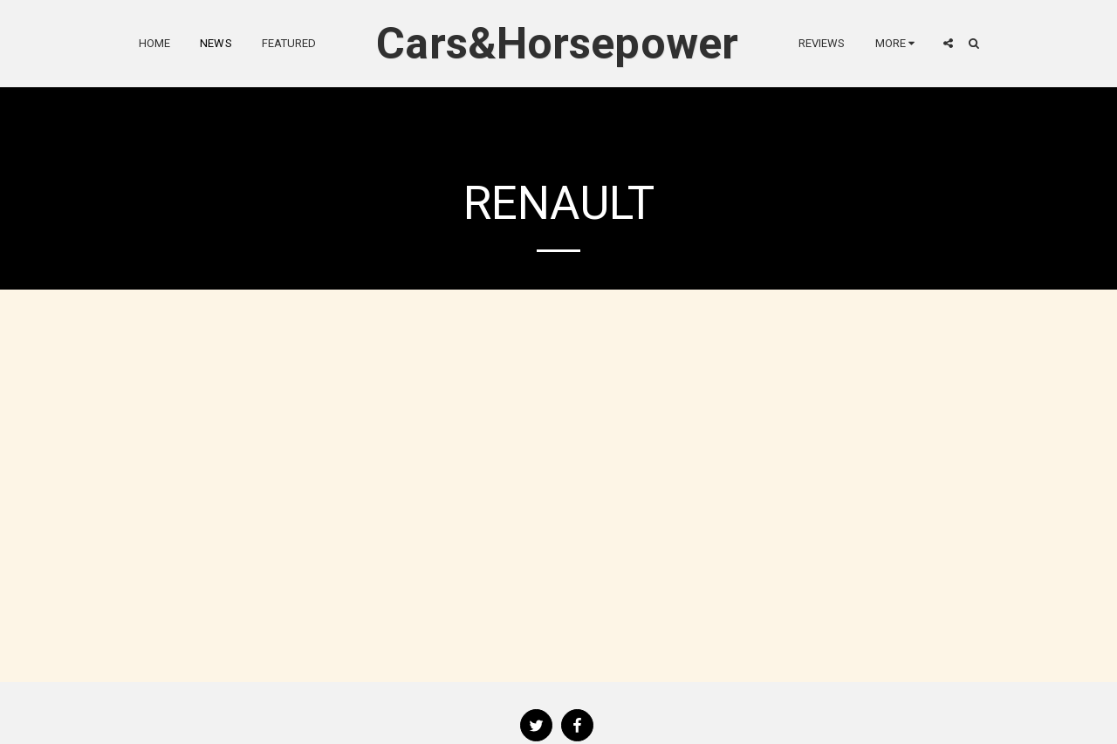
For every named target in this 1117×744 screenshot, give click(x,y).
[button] (948, 43)
